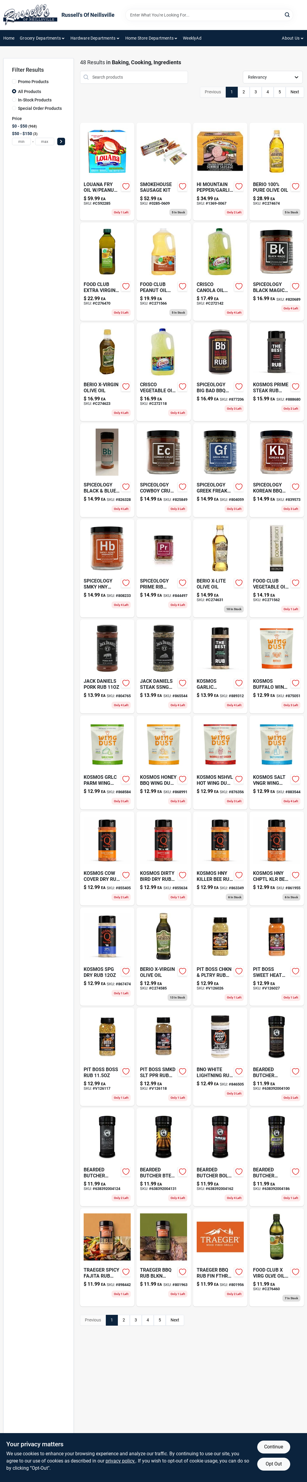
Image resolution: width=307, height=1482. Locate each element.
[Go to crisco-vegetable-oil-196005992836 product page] (163, 372)
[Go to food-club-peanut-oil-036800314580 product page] (163, 272)
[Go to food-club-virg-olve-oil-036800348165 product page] (276, 1257)
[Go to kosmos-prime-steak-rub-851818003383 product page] (276, 372)
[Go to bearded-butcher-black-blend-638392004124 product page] (107, 1157)
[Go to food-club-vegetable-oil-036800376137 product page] (276, 568)
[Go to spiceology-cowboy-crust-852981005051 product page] (163, 470)
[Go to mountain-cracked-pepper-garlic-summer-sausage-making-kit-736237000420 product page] (220, 172)
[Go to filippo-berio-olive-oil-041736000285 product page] (276, 172)
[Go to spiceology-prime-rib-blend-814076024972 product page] (163, 568)
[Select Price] (61, 141)
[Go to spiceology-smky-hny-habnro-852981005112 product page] (107, 568)
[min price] (21, 141)
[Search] (287, 15)
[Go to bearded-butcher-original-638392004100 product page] (276, 1057)
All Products (29, 91)
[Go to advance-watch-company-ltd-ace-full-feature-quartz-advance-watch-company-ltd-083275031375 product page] (276, 858)
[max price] (44, 141)
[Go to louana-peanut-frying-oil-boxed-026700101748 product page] (107, 172)
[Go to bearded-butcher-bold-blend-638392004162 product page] (220, 1157)
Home (9, 38)
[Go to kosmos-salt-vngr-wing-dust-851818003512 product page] (276, 762)
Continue (273, 1447)
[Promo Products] (14, 81)
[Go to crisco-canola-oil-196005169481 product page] (220, 272)
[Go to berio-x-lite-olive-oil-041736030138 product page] (220, 568)
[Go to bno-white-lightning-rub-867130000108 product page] (220, 1057)
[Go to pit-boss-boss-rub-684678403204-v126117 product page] (107, 1057)
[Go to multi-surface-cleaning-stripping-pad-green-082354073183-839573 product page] (276, 470)
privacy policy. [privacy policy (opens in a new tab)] (121, 1461)
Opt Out (274, 1464)
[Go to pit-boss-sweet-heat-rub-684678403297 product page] (276, 957)
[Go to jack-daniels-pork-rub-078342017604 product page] (107, 666)
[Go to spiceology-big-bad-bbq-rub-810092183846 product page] (220, 372)
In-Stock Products (35, 99)
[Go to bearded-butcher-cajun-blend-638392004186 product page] (276, 1157)
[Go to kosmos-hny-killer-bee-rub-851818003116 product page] (220, 858)
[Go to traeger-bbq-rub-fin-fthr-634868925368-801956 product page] (220, 1257)
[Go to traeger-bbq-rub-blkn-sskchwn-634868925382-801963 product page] (163, 1257)
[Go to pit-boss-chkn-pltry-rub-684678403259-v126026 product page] (220, 957)
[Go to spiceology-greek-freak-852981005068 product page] (220, 470)
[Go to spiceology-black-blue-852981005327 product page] (107, 470)
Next (295, 91)
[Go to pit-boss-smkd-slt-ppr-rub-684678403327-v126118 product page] (163, 1057)
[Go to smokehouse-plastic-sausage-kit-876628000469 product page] (163, 172)
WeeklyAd (192, 38)
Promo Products (33, 81)
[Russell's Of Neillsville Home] (30, 15)
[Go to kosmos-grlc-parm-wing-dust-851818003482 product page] (107, 762)
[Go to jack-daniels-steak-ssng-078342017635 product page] (163, 666)
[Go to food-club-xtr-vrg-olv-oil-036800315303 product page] (107, 272)
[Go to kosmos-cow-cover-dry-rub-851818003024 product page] (107, 858)
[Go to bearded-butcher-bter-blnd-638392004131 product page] (163, 1157)
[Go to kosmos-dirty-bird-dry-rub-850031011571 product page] (163, 858)
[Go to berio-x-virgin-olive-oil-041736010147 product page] (163, 957)
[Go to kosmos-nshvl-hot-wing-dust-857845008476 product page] (220, 762)
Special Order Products (40, 108)
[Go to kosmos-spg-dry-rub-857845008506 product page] (107, 957)
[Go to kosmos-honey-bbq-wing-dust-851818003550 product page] (163, 762)
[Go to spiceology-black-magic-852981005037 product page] (276, 272)
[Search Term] (209, 15)
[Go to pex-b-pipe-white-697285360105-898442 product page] (107, 1257)
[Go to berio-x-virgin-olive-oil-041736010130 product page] (107, 372)
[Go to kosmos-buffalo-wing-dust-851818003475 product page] (276, 666)
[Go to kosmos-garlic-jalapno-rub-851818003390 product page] (220, 666)
